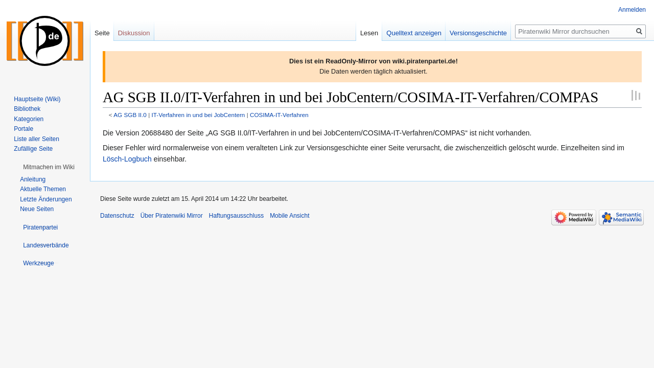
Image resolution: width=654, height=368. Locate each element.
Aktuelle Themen (43, 189)
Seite (102, 33)
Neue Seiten (37, 209)
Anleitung (32, 179)
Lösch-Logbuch (127, 159)
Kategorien (28, 119)
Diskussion (134, 33)
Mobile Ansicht (289, 215)
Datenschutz (117, 215)
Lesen (369, 33)
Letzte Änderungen (46, 199)
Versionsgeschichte (478, 33)
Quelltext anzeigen (413, 33)
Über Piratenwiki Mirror (172, 215)
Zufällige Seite (33, 148)
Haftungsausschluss (236, 215)
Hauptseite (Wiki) (37, 99)
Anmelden (632, 9)
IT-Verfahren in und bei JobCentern (198, 114)
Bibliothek (27, 108)
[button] (49, 167)
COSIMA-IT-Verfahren (279, 114)
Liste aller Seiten (36, 139)
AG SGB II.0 (130, 114)
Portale (23, 128)
